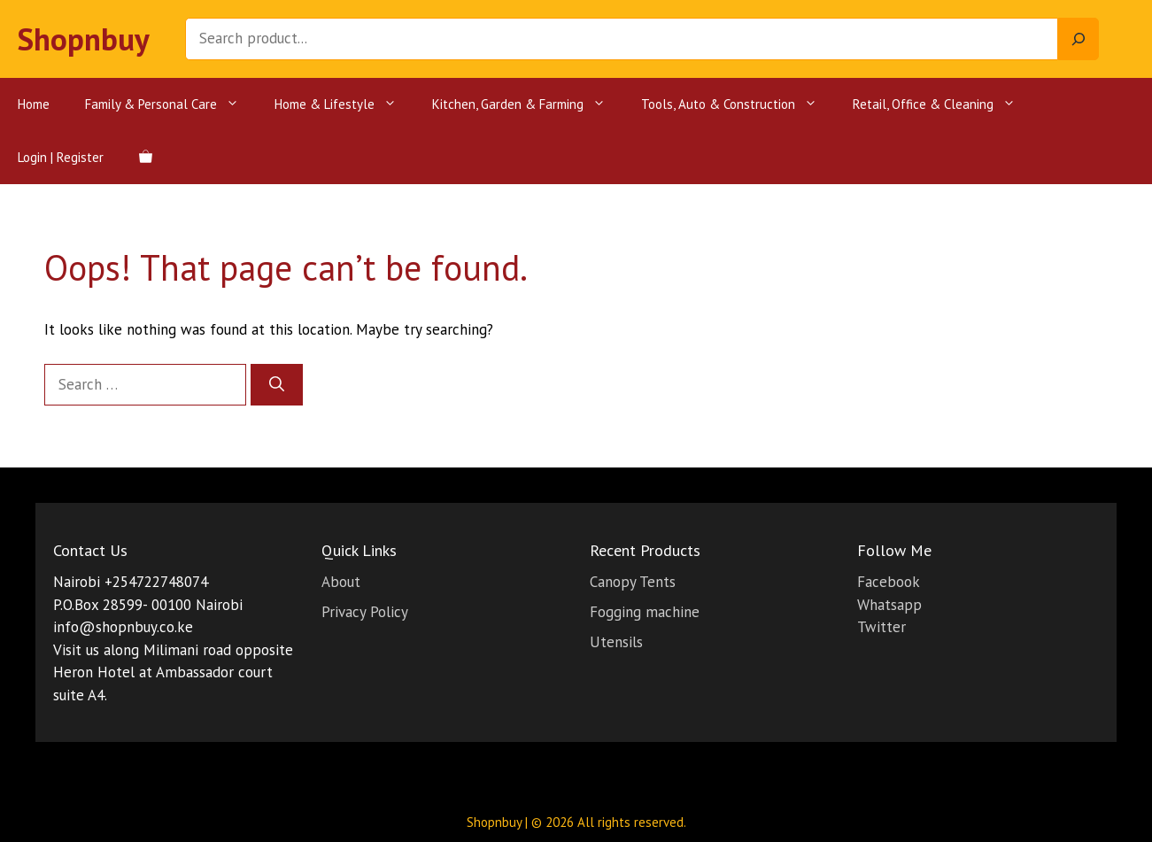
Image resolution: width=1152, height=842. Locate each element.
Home (34, 104)
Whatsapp (889, 604)
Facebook (888, 581)
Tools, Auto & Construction (738, 104)
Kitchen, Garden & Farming (527, 104)
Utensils (616, 642)
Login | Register (61, 157)
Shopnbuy (84, 39)
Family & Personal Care (171, 104)
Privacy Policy (364, 612)
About (340, 581)
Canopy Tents (633, 581)
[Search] (1078, 39)
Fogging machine (645, 612)
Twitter (881, 627)
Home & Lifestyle (344, 104)
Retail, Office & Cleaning (943, 104)
